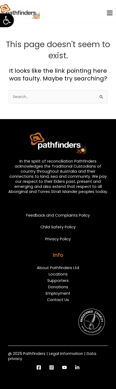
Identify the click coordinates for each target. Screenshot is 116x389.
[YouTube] (64, 367)
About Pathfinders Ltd (58, 267)
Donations (58, 287)
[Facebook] (38, 367)
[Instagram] (51, 367)
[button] (7, 20)
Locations (58, 274)
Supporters (58, 280)
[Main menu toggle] (109, 13)
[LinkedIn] (77, 367)
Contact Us (58, 299)
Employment (58, 293)
